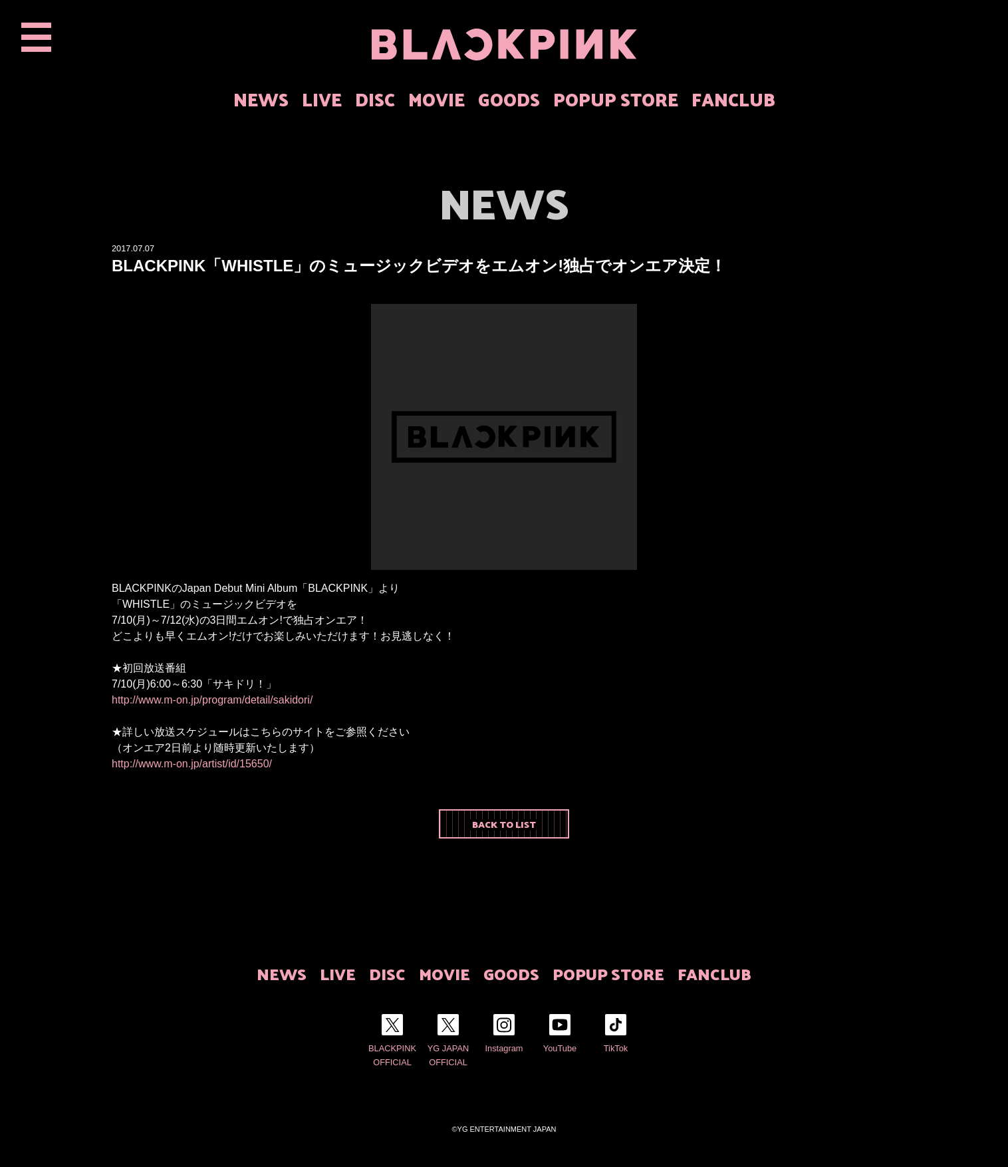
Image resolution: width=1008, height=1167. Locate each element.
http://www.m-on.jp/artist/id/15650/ (192, 763)
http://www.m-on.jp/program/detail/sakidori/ (212, 700)
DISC (375, 98)
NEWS (261, 98)
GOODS (509, 98)
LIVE (322, 98)
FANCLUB (733, 98)
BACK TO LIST (504, 824)
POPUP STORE (615, 98)
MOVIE (436, 98)
